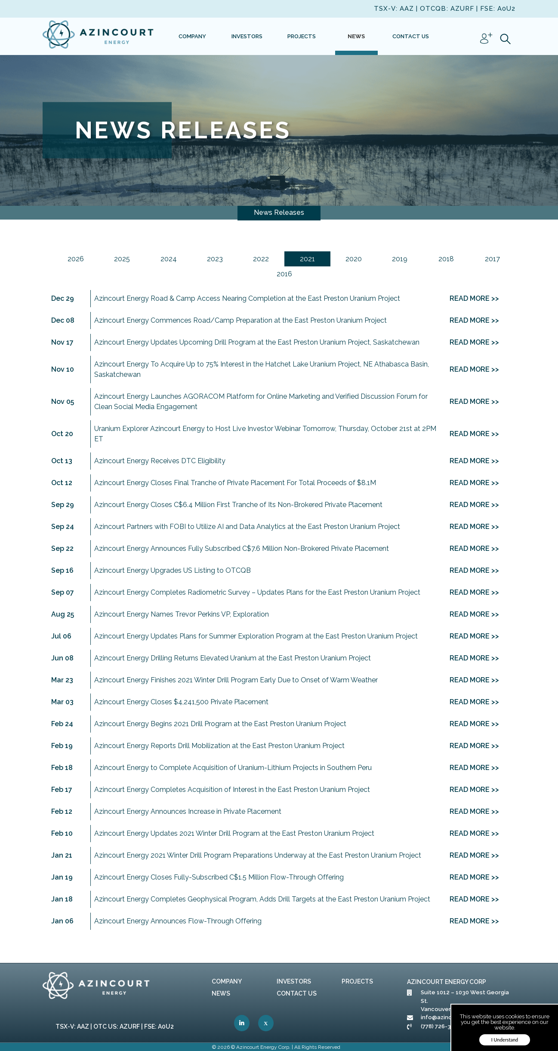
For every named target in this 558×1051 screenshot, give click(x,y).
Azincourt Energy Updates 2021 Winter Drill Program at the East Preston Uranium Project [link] (234, 833)
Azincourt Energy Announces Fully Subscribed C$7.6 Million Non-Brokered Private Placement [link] (241, 548)
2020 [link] (353, 259)
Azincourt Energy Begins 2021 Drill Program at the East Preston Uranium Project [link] (220, 724)
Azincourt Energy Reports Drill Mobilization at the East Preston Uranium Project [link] (219, 746)
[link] (98, 36)
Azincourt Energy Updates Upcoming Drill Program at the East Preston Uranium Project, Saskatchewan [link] (256, 342)
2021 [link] (307, 259)
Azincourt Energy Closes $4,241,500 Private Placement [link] (181, 702)
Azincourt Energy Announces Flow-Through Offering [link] (178, 921)
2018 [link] (446, 259)
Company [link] (227, 981)
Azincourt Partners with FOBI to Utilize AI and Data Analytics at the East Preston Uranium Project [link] (247, 526)
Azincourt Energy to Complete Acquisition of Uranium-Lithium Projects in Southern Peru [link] (233, 768)
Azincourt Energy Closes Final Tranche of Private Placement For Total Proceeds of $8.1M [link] (235, 483)
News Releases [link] (279, 212)
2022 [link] (261, 259)
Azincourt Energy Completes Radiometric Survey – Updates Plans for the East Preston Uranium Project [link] (257, 592)
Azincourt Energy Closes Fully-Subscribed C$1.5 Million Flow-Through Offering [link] (219, 877)
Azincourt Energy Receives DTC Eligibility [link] (159, 461)
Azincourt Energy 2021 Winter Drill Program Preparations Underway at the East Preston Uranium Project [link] (257, 855)
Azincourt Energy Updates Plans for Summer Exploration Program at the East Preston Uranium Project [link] (256, 636)
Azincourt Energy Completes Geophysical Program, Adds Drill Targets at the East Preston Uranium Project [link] (262, 899)
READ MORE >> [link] (474, 298)
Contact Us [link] (297, 993)
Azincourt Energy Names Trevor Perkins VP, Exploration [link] (181, 614)
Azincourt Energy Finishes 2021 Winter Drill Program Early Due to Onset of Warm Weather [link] (236, 680)
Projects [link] (357, 981)
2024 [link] (168, 259)
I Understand (504, 1039)
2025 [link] (122, 259)
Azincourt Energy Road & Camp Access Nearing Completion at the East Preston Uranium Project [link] (247, 298)
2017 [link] (492, 259)
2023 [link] (215, 259)
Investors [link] (294, 981)
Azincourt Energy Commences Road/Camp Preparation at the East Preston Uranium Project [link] (240, 320)
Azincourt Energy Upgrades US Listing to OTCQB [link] (172, 570)
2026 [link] (76, 259)
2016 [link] (284, 274)
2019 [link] (399, 259)
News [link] (221, 993)
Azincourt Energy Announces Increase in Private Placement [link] (187, 811)
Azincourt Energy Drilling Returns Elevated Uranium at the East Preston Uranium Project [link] (232, 658)
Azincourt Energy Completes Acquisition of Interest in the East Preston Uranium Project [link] (232, 789)
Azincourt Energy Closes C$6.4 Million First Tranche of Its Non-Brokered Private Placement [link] (238, 505)
